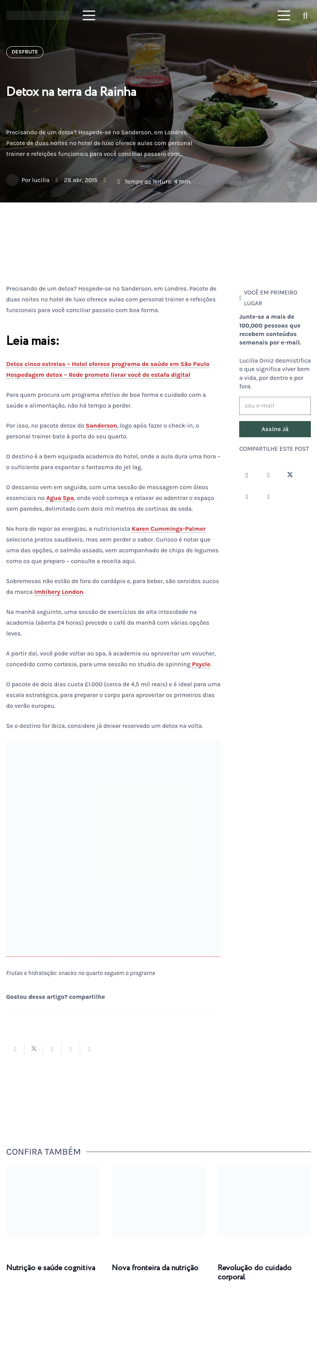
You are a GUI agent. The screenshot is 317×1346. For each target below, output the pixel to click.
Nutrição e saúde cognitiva (50, 1268)
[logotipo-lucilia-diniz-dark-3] (37, 15)
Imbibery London (59, 591)
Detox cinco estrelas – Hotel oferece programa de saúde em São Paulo (108, 364)
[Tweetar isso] (34, 1049)
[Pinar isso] (71, 1049)
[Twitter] (290, 475)
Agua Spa (60, 498)
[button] (305, 15)
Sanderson (101, 425)
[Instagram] (247, 475)
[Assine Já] (275, 429)
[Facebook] (268, 475)
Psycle (201, 664)
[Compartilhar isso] (15, 1049)
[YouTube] (247, 497)
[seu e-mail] (275, 406)
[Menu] (89, 15)
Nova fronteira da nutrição (155, 1268)
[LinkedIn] (268, 497)
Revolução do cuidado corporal (255, 1272)
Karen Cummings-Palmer (169, 528)
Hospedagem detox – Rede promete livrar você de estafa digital (98, 374)
